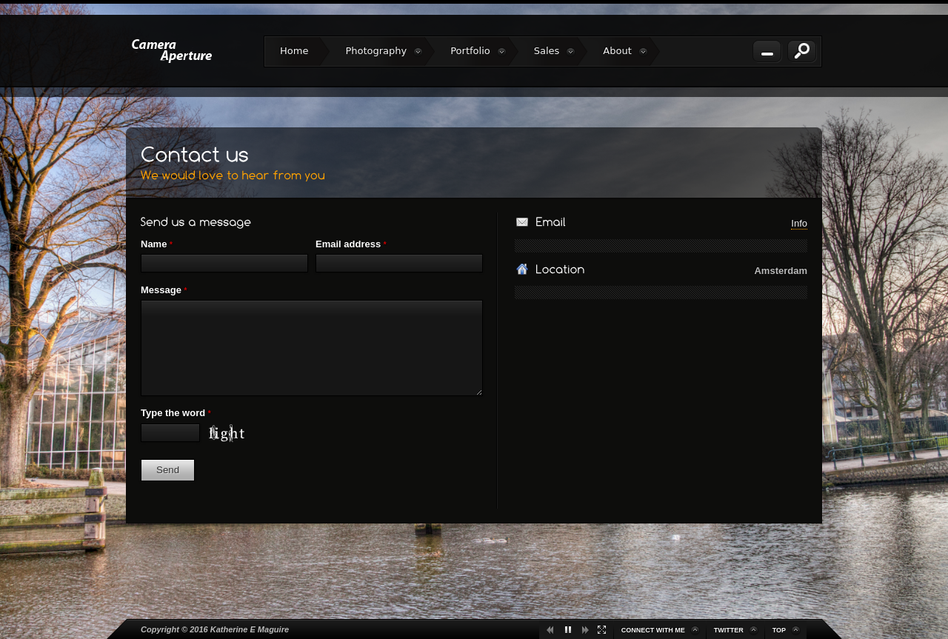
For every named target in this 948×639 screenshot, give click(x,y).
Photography (384, 51)
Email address (351, 244)
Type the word (176, 412)
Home (294, 50)
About (625, 51)
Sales (555, 51)
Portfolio (478, 51)
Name (157, 244)
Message (164, 289)
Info (799, 223)
